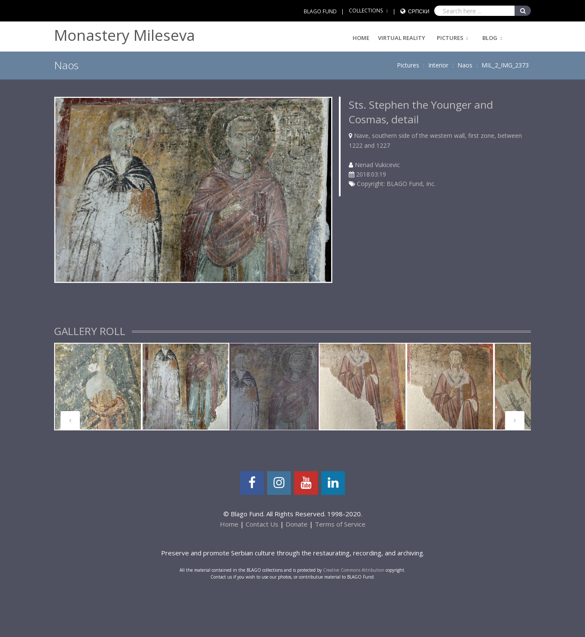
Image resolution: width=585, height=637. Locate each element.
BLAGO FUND (320, 11)
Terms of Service (340, 524)
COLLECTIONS (366, 10)
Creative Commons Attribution (353, 570)
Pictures (450, 38)
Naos (464, 65)
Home (361, 38)
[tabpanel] (98, 386)
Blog (489, 38)
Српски (419, 11)
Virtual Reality (401, 38)
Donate (297, 524)
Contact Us (262, 524)
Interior (438, 65)
